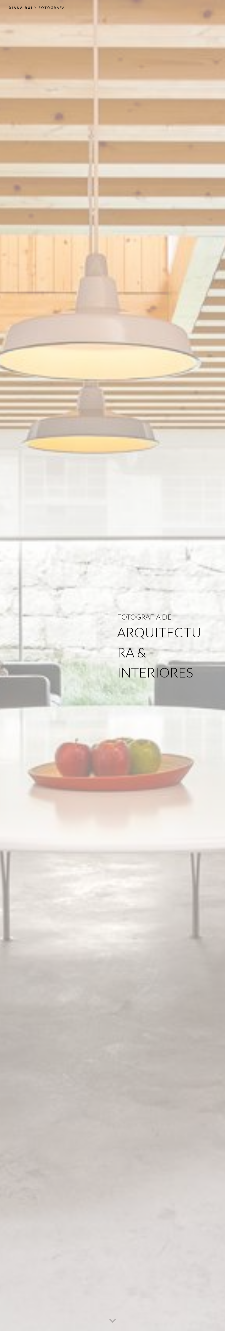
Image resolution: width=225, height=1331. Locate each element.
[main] (162, 665)
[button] (112, 1321)
